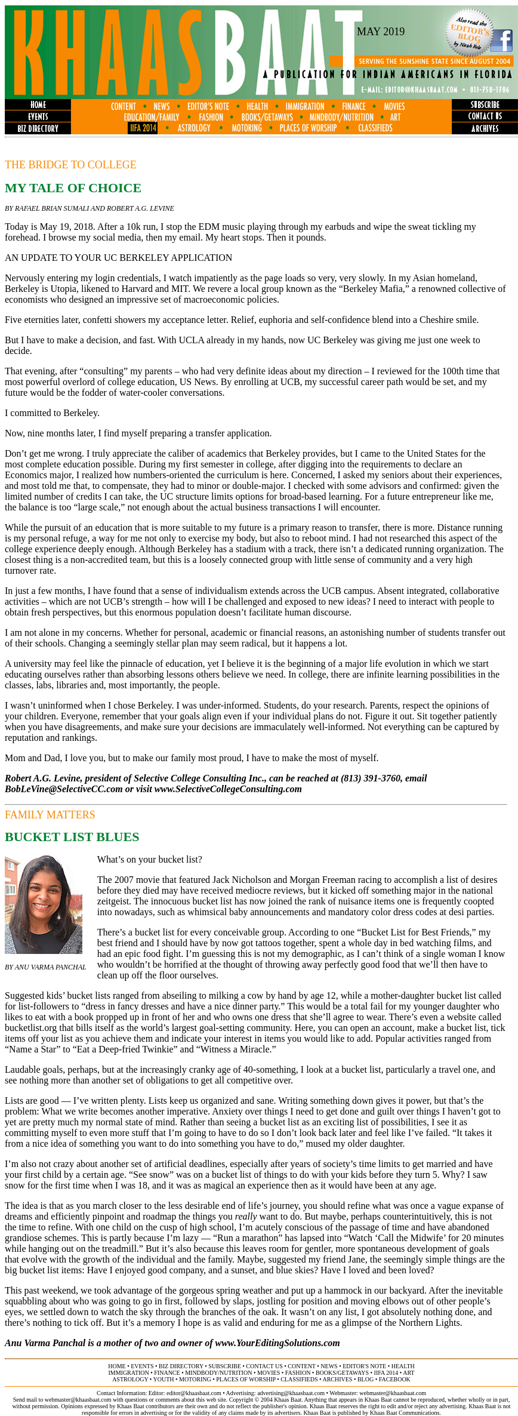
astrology (130, 1379)
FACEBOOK (395, 1379)
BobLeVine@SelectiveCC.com (64, 789)
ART (408, 1372)
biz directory (181, 1366)
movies (268, 1372)
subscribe (224, 1366)
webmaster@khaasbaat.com (392, 1393)
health (403, 1366)
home (116, 1366)
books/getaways (342, 1372)
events (142, 1366)
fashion (298, 1372)
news (328, 1366)
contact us (264, 1366)
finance (167, 1372)
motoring (195, 1379)
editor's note (364, 1366)
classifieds (298, 1379)
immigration (128, 1372)
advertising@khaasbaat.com (291, 1393)
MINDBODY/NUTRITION (218, 1372)
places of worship (245, 1379)
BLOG (365, 1379)
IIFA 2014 (386, 1372)
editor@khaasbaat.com (193, 1393)
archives (337, 1379)
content (301, 1366)
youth (163, 1379)
